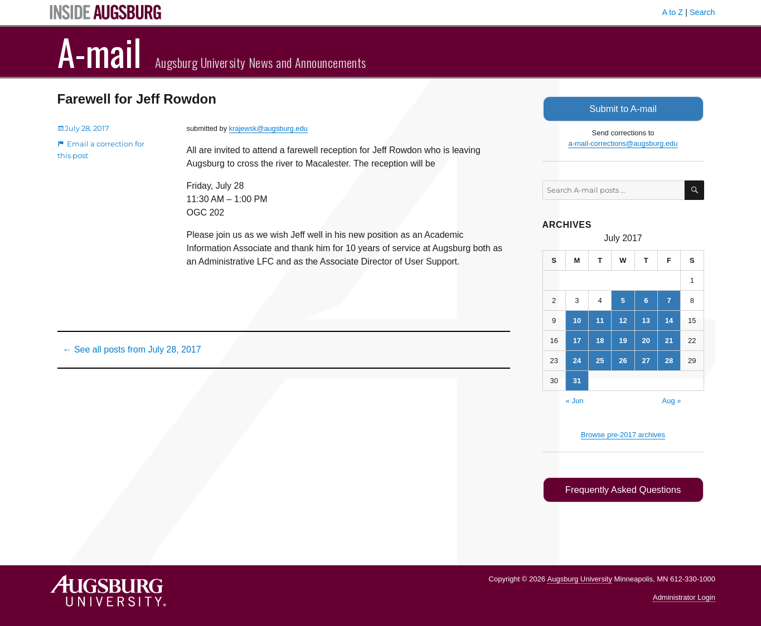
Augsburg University (579, 577)
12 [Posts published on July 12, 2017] (623, 319)
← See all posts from (132, 349)
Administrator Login (684, 595)
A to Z (673, 12)
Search (702, 12)
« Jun (575, 399)
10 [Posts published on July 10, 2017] (577, 319)
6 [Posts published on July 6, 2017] (646, 299)
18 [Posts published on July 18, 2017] (600, 339)
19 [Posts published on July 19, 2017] (623, 339)
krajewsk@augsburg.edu (268, 128)
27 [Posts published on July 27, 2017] (646, 359)
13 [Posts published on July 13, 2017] (646, 319)
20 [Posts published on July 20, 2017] (646, 339)
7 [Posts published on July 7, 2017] (669, 299)
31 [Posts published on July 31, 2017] (577, 379)
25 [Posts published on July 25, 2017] (600, 359)
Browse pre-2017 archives (623, 433)
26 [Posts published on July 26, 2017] (623, 359)
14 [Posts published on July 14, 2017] (669, 319)
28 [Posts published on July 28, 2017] (669, 359)
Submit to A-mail (623, 108)
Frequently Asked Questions (623, 488)
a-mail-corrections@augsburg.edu (622, 143)
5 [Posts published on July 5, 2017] (623, 299)
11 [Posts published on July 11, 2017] (600, 319)
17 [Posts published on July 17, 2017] (577, 339)
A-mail (99, 52)
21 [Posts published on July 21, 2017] (669, 339)
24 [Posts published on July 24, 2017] (577, 359)
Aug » (671, 399)
